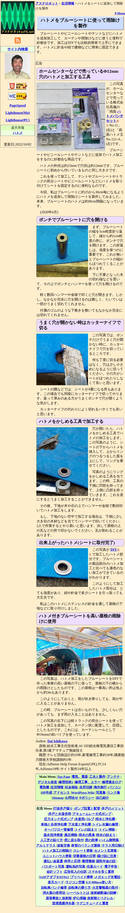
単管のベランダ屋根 (85, 845)
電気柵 (44, 787)
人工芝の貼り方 (51, 840)
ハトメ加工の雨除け (57, 850)
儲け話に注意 (106, 856)
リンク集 (113, 792)
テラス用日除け (113, 845)
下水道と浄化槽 (79, 824)
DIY (114, 550)
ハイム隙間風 (109, 840)
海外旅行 (100, 787)
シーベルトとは (78, 893)
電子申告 (110, 866)
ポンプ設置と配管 (87, 808)
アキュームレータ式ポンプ (92, 814)
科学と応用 (72, 861)
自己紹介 (102, 797)
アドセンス (62, 792)
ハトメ (18, 133)
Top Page (63, 776)
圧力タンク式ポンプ (58, 819)
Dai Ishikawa (57, 741)
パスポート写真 (53, 866)
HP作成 (46, 792)
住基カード (95, 866)
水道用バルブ (84, 819)
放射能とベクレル (100, 898)
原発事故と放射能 (59, 898)
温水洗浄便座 (53, 835)
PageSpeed (17, 105)
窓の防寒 (91, 840)
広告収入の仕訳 (75, 871)
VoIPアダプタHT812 (54, 877)
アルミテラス (46, 845)
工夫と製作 (97, 776)
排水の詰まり (106, 835)
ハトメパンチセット (114, 116)
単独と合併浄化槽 (54, 824)
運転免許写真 (75, 866)
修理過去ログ (111, 782)
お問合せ (71, 797)
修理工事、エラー (87, 782)
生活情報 (57, 787)
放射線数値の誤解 (103, 893)
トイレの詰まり (86, 829)
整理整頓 (88, 861)
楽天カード (56, 882)
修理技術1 (66, 782)
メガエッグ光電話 (107, 877)
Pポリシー (87, 797)
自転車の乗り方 (79, 887)
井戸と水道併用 (59, 814)
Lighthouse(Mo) (17, 113)
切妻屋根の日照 (84, 856)
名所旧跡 (85, 787)
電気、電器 (80, 776)
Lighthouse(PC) (18, 120)
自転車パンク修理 (54, 887)
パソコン (114, 787)
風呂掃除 (70, 835)
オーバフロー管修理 (58, 829)
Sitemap (58, 797)
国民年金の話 (106, 861)
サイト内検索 (17, 49)
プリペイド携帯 (81, 877)
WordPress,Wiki (82, 792)
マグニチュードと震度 (92, 903)
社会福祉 (71, 787)
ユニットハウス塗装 (57, 856)
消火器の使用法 (54, 893)
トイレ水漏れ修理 (105, 824)
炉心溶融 (79, 898)
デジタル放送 (47, 782)
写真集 (101, 792)
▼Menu (119, 13)
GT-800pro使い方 (98, 882)
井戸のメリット (113, 808)
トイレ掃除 (107, 829)
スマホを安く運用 (101, 871)
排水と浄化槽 (105, 819)
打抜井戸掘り (63, 808)
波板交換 (63, 845)
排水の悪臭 (87, 835)
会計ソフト (54, 871)
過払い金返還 (53, 861)
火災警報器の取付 (105, 887)
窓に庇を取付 (74, 840)
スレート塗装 (83, 850)
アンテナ (113, 776)
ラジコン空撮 (75, 882)
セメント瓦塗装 (105, 850)
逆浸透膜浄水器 (63, 903)
